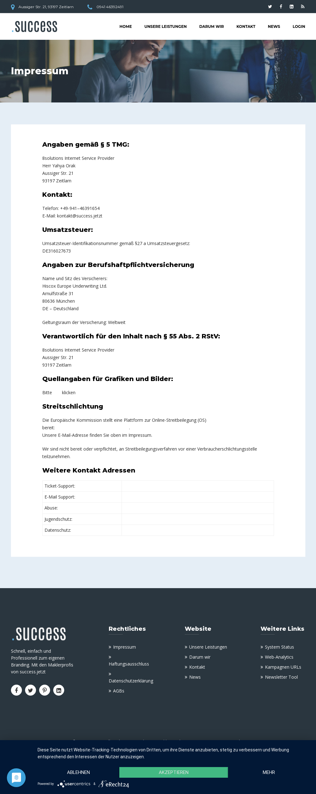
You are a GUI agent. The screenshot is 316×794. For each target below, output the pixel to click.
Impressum (124, 647)
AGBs (118, 691)
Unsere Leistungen (165, 26)
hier (57, 392)
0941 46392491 (109, 6)
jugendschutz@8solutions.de (153, 519)
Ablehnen (78, 772)
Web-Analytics (279, 657)
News (274, 26)
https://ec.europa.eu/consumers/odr (92, 428)
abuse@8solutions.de (145, 508)
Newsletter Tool (281, 677)
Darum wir (211, 26)
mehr (269, 772)
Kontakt (245, 26)
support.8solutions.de (145, 486)
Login (299, 26)
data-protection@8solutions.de (155, 530)
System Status (279, 647)
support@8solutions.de (147, 497)
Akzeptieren (174, 772)
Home (126, 26)
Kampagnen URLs (283, 667)
